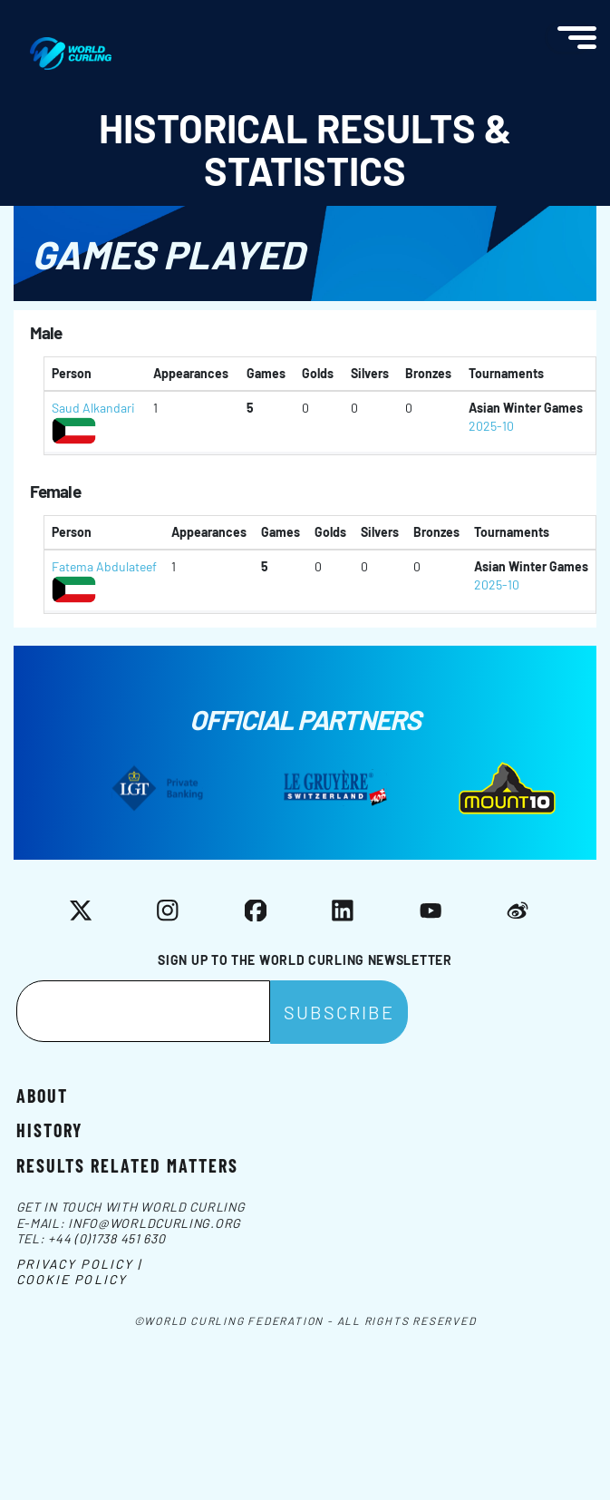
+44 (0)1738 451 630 (106, 1238)
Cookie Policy (71, 1279)
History (49, 1129)
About (42, 1095)
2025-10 (491, 425)
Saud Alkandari (93, 407)
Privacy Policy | (79, 1263)
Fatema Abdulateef (104, 566)
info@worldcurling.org (154, 1223)
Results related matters (127, 1164)
